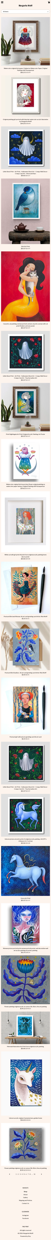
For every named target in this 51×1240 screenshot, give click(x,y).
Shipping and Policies (25, 1200)
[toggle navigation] (2, 2)
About (25, 1194)
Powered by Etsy (25, 1236)
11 (34, 1174)
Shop (25, 1191)
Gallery (25, 1197)
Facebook (25, 1218)
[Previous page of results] (9, 1174)
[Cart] (49, 2)
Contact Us (25, 1203)
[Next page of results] (41, 1174)
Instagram (25, 1215)
